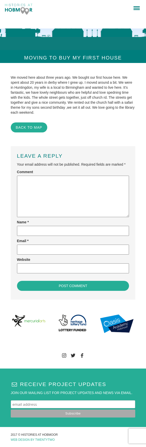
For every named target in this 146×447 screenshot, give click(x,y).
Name (23, 222)
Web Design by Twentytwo (33, 440)
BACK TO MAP (29, 127)
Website (23, 260)
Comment (25, 172)
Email (23, 241)
